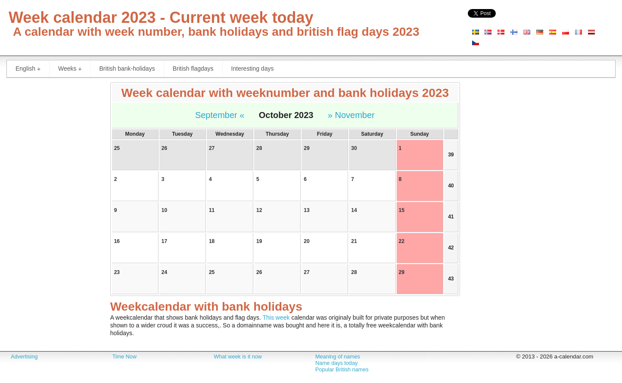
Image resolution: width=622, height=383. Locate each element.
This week (276, 317)
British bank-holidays (127, 68)
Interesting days (252, 68)
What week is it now (238, 357)
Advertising (24, 357)
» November (351, 115)
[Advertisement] (51, 211)
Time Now (124, 357)
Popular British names (342, 370)
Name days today (336, 363)
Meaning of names (337, 357)
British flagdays (193, 68)
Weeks (71, 68)
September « (220, 115)
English (30, 68)
